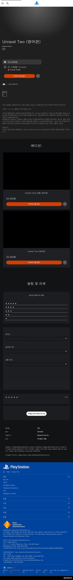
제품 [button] (36, 499)
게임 (8, 472)
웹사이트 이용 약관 (28, 571)
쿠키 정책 (38, 571)
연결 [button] (36, 517)
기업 (4, 491)
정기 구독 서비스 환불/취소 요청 (59, 571)
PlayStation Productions (10, 488)
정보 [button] (36, 476)
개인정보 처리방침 (15, 571)
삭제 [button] (66, 397)
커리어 (5, 482)
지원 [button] (36, 508)
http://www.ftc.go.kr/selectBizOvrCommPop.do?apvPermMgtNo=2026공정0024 (38, 548)
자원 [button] (36, 512)
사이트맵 (45, 571)
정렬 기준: (9, 360)
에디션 (7, 334)
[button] (36, 413)
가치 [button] (36, 503)
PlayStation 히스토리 (9, 493)
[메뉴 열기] (2, 3)
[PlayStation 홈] (36, 3)
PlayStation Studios (9, 485)
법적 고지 (5, 571)
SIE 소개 (5, 479)
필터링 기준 (9, 347)
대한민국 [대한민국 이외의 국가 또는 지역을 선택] (9, 567)
